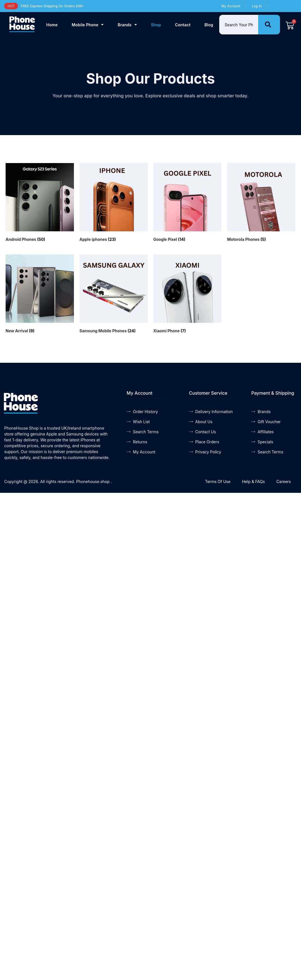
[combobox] (238, 24)
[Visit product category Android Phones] (40, 203)
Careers (283, 481)
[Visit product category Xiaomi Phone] (187, 295)
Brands (127, 24)
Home (52, 24)
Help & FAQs (253, 481)
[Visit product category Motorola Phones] (261, 203)
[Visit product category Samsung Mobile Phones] (114, 295)
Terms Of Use (217, 481)
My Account (230, 6)
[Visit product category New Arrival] (40, 295)
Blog (208, 24)
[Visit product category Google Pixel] (187, 203)
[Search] (269, 24)
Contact (182, 24)
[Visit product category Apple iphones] (114, 203)
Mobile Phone (88, 24)
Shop (156, 24)
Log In (257, 6)
